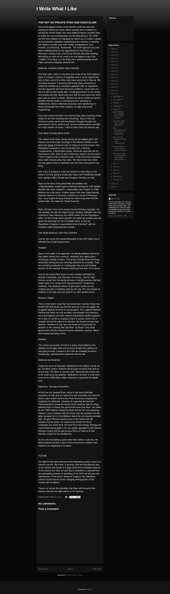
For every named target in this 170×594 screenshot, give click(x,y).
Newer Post (43, 569)
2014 (113, 87)
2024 (113, 55)
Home (70, 569)
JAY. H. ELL (115, 199)
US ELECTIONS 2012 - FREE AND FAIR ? (119, 123)
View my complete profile (118, 216)
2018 (113, 74)
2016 (113, 81)
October (116, 103)
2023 (113, 58)
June (115, 167)
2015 (113, 84)
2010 (113, 187)
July (115, 163)
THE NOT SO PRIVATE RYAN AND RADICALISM (67, 22)
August (116, 109)
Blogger (89, 589)
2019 (113, 71)
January (116, 180)
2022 (113, 62)
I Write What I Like (57, 8)
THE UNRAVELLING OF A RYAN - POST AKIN (119, 131)
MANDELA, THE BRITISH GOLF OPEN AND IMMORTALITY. (119, 156)
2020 (113, 68)
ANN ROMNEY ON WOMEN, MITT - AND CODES (118, 115)
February (116, 176)
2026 (113, 49)
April (115, 170)
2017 (113, 77)
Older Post (97, 569)
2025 (113, 52)
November (117, 100)
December (117, 96)
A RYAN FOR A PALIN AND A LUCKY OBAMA (119, 148)
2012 (113, 94)
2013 (113, 90)
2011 (113, 184)
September (117, 106)
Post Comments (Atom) (74, 575)
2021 (113, 65)
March (115, 173)
